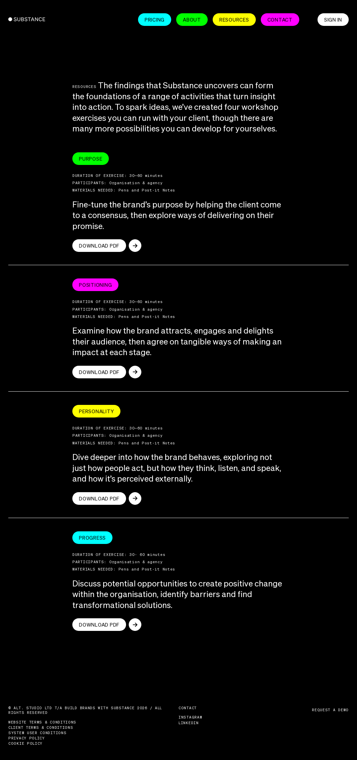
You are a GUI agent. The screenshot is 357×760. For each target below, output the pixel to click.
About (192, 19)
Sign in (333, 19)
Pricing (155, 19)
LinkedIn (188, 723)
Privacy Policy (26, 738)
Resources (234, 19)
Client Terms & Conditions (40, 727)
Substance (22, 19)
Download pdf (99, 245)
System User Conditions (37, 733)
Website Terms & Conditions (42, 722)
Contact (280, 19)
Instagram (190, 717)
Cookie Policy (25, 743)
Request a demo (330, 710)
